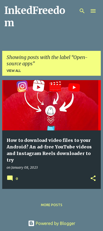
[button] (93, 178)
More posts (51, 205)
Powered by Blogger (51, 223)
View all (14, 70)
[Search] (82, 10)
